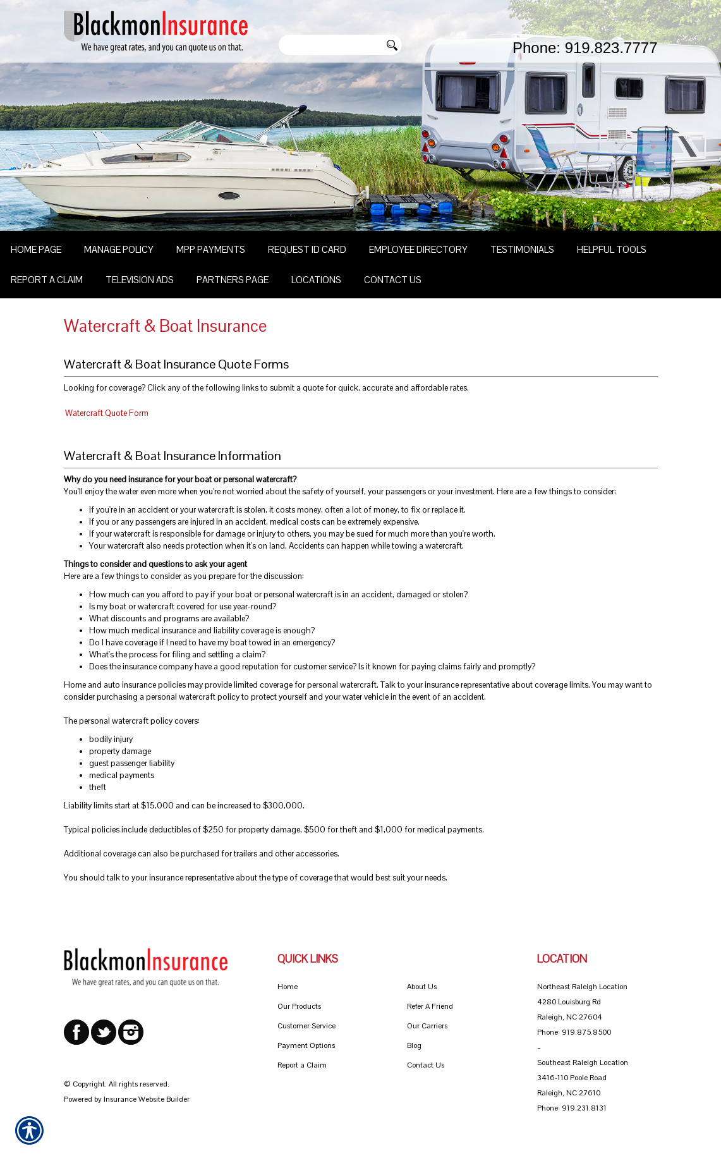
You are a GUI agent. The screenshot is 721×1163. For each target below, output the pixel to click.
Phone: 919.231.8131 (572, 1108)
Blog (414, 1045)
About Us (422, 987)
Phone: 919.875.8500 (574, 1032)
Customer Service (306, 1026)
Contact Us (425, 1065)
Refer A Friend (430, 1006)
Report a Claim (302, 1065)
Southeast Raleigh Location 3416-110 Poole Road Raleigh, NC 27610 (582, 1077)
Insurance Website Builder (147, 1099)
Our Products (299, 1006)
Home (287, 987)
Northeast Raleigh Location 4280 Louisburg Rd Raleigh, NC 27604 (582, 1002)
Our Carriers (427, 1026)
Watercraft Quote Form (106, 413)
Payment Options (306, 1045)
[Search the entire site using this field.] (329, 44)
